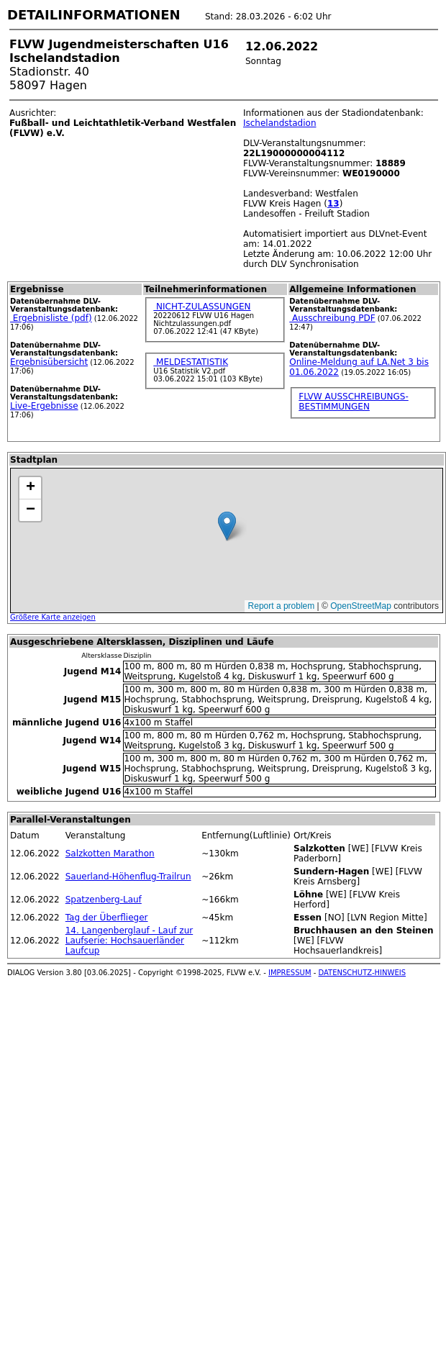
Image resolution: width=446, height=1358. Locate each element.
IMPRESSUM (289, 973)
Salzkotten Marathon (110, 853)
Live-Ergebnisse (44, 406)
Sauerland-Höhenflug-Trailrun (128, 877)
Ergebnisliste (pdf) (51, 318)
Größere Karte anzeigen (53, 617)
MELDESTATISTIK (190, 362)
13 (333, 204)
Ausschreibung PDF (332, 318)
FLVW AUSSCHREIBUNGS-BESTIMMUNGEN (353, 401)
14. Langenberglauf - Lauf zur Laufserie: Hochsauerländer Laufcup (129, 940)
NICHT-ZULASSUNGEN (201, 307)
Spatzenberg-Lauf (103, 900)
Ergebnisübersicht (49, 362)
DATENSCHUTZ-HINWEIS (362, 973)
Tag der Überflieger (106, 918)
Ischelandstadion (280, 123)
